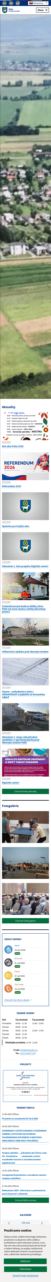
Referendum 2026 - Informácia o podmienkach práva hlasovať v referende (24, 1192)
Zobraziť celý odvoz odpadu (17, 1000)
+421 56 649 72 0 (27, 1053)
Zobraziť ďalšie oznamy (25, 1200)
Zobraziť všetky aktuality (25, 791)
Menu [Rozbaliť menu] (42, 9)
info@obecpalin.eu (29, 1050)
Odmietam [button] (25, 1269)
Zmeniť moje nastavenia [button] (25, 1275)
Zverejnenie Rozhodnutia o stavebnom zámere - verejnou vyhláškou (24, 1177)
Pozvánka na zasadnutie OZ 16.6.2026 (20, 1118)
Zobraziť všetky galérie (25, 920)
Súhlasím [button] (25, 1261)
